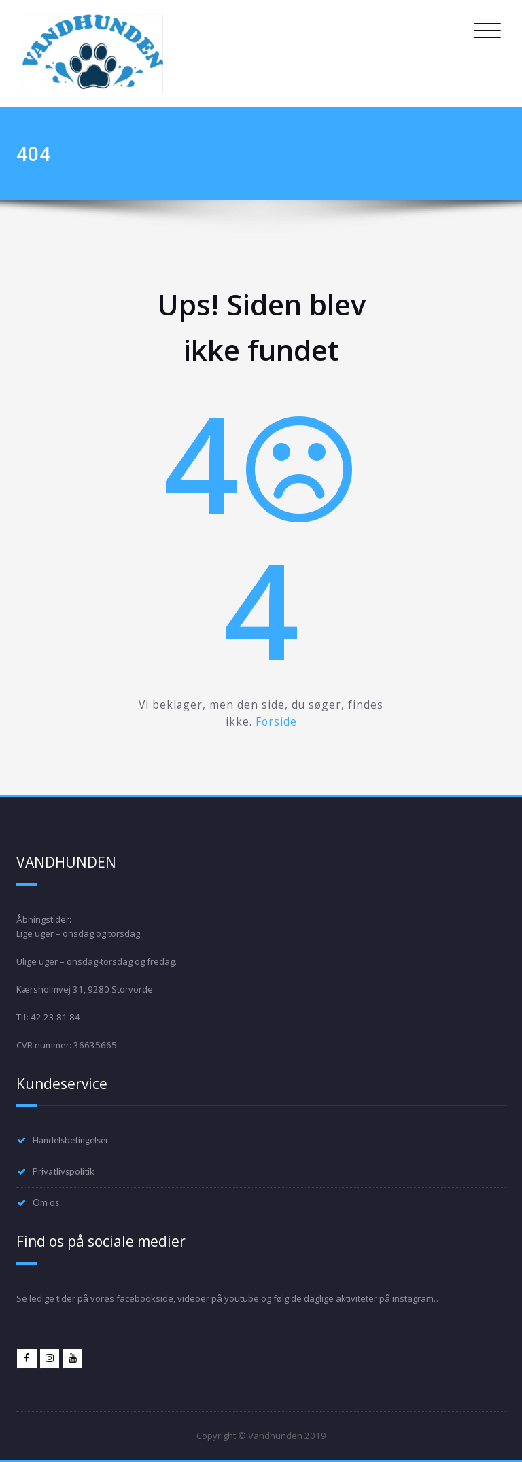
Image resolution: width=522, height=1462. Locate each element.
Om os (46, 1202)
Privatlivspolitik (63, 1171)
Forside (276, 721)
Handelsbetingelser (71, 1140)
